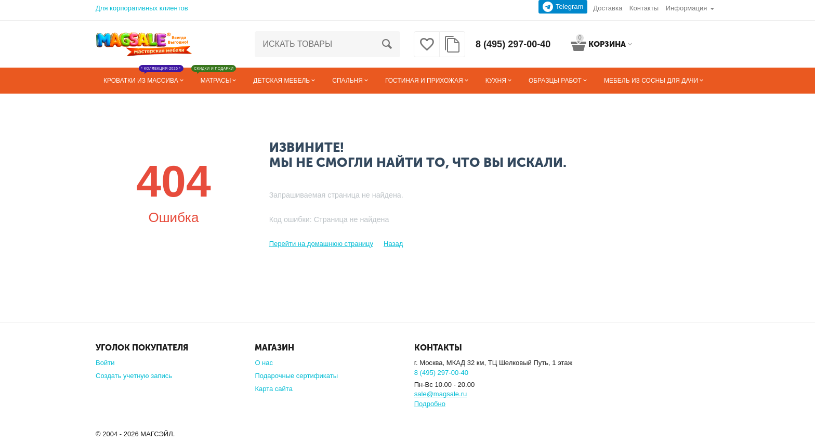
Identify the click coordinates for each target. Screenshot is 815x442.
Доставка (607, 8)
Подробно (429, 404)
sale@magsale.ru (440, 394)
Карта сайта (274, 389)
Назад (393, 244)
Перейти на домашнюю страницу (321, 244)
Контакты (644, 8)
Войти (105, 363)
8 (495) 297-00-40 (513, 44)
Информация (686, 8)
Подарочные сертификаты (296, 376)
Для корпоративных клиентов (142, 8)
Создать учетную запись (134, 376)
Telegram (563, 7)
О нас (264, 363)
